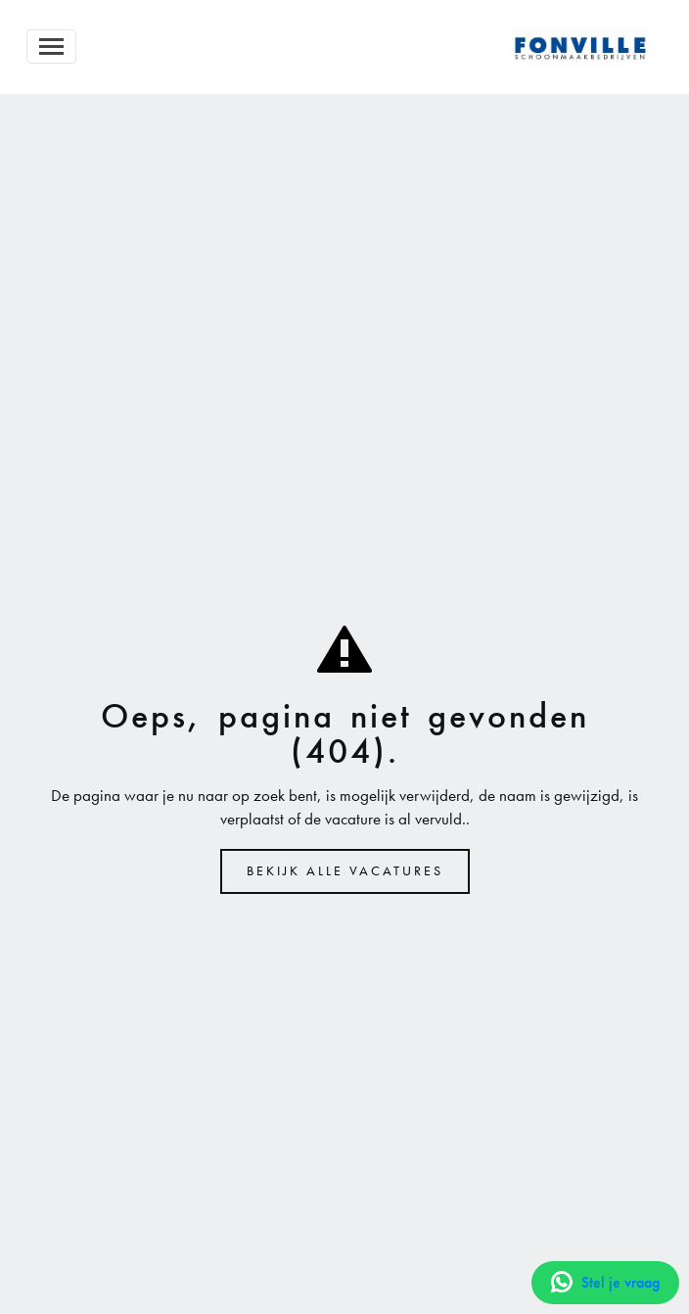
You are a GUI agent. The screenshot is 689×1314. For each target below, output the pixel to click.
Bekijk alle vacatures (345, 871)
